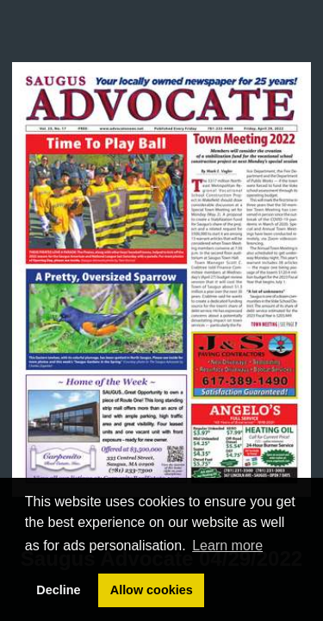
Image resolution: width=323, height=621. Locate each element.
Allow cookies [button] (151, 590)
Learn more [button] (227, 545)
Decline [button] (58, 590)
